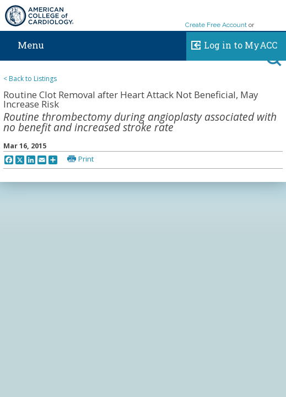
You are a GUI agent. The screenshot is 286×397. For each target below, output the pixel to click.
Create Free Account (216, 25)
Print (86, 159)
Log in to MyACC (231, 43)
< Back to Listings (30, 78)
